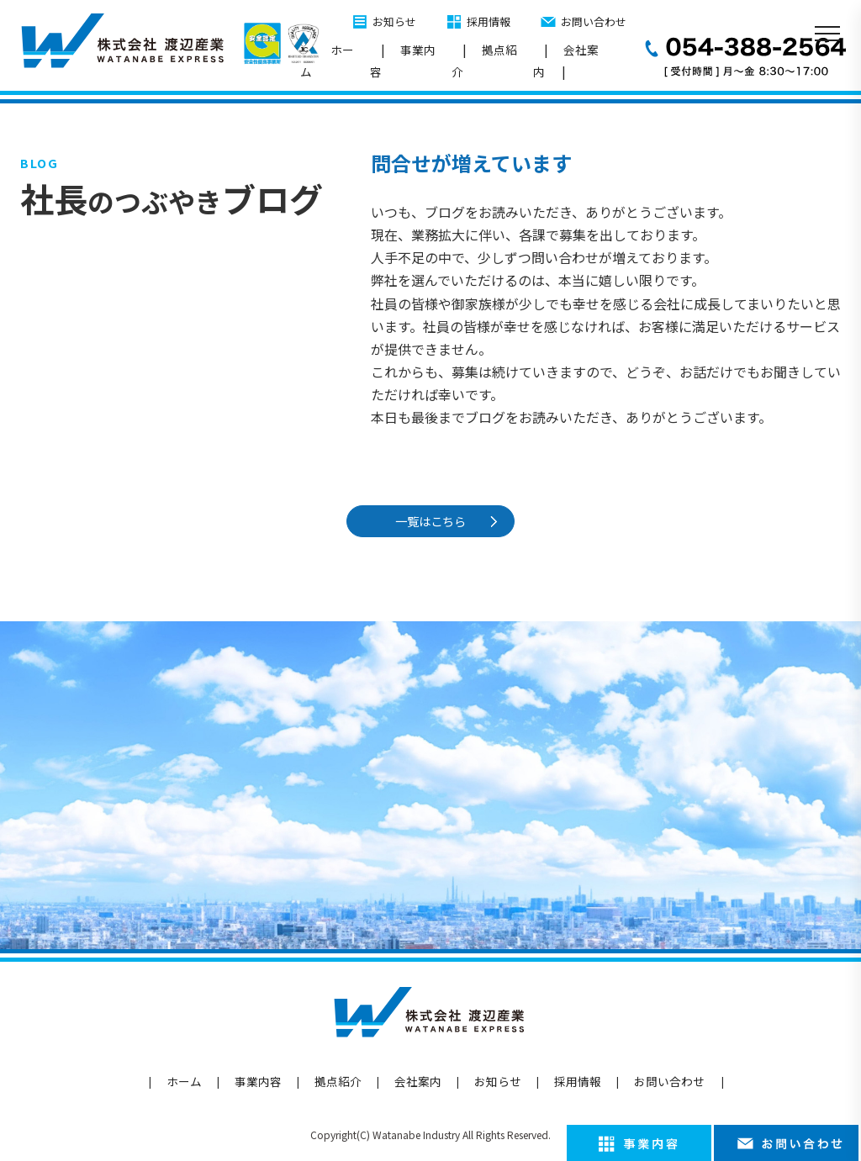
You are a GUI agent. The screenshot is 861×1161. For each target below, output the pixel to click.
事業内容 (403, 60)
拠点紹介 (484, 60)
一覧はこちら (434, 521)
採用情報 (488, 21)
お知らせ (394, 21)
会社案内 (566, 60)
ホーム (327, 60)
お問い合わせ (593, 21)
